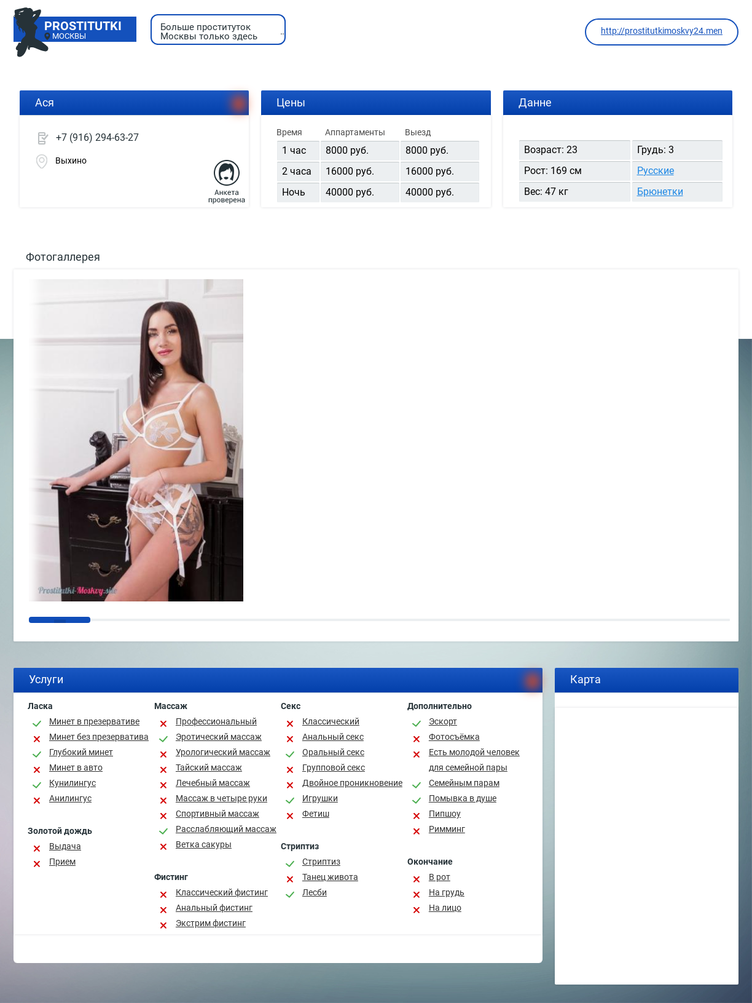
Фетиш (315, 814)
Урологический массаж (223, 752)
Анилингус (70, 798)
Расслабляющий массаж (226, 829)
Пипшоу (445, 814)
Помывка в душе (462, 798)
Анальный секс (333, 737)
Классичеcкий (330, 721)
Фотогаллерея (63, 256)
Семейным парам (464, 783)
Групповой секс (333, 767)
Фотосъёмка (454, 737)
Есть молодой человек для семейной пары (474, 759)
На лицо (445, 908)
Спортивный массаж (217, 814)
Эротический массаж (219, 737)
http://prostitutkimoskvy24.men (661, 31)
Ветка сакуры (204, 844)
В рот (439, 877)
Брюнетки (660, 191)
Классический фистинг (222, 892)
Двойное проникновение (352, 783)
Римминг (447, 829)
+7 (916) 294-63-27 (97, 137)
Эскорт (443, 721)
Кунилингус (72, 783)
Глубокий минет (81, 752)
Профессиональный (216, 721)
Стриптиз (321, 861)
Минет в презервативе (94, 721)
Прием (62, 861)
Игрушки (320, 798)
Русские (655, 170)
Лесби (314, 892)
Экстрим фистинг (211, 923)
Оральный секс (333, 752)
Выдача (65, 846)
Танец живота (330, 877)
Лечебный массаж (213, 783)
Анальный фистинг (214, 908)
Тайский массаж (209, 767)
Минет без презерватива (99, 737)
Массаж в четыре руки (221, 798)
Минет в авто (76, 767)
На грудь (446, 892)
